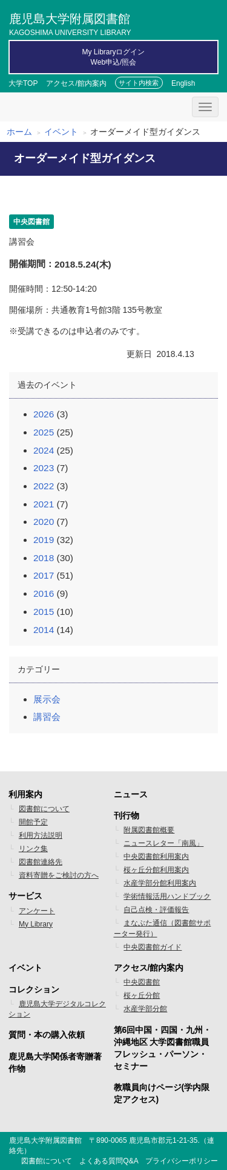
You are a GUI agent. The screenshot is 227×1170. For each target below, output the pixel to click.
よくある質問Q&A (108, 1161)
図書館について (44, 809)
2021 (43, 504)
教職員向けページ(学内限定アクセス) (162, 1093)
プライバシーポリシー (181, 1161)
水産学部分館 (145, 1008)
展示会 (47, 699)
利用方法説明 (40, 835)
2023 (43, 468)
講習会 (47, 717)
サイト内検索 (139, 82)
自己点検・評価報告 (156, 909)
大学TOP (23, 83)
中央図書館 (141, 982)
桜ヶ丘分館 (141, 995)
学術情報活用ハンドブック (167, 896)
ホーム (19, 132)
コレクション (33, 989)
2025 (43, 432)
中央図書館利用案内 (156, 856)
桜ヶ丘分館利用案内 (156, 870)
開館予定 (33, 822)
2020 (43, 521)
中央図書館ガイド (152, 947)
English (183, 83)
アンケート (37, 911)
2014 (43, 630)
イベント (61, 132)
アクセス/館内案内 (76, 83)
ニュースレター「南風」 (163, 843)
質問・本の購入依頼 (46, 1035)
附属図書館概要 (148, 830)
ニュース (131, 794)
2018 (43, 558)
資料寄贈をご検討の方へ (59, 875)
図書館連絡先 (40, 862)
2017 (43, 575)
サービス (25, 896)
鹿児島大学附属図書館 (70, 23)
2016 (43, 593)
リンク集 (33, 848)
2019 (43, 540)
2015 (43, 611)
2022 (43, 486)
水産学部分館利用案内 (159, 883)
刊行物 (126, 815)
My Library (36, 924)
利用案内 (25, 794)
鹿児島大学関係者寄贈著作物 (55, 1062)
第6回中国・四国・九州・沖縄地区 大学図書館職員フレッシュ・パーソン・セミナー (163, 1048)
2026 (43, 414)
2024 (43, 450)
